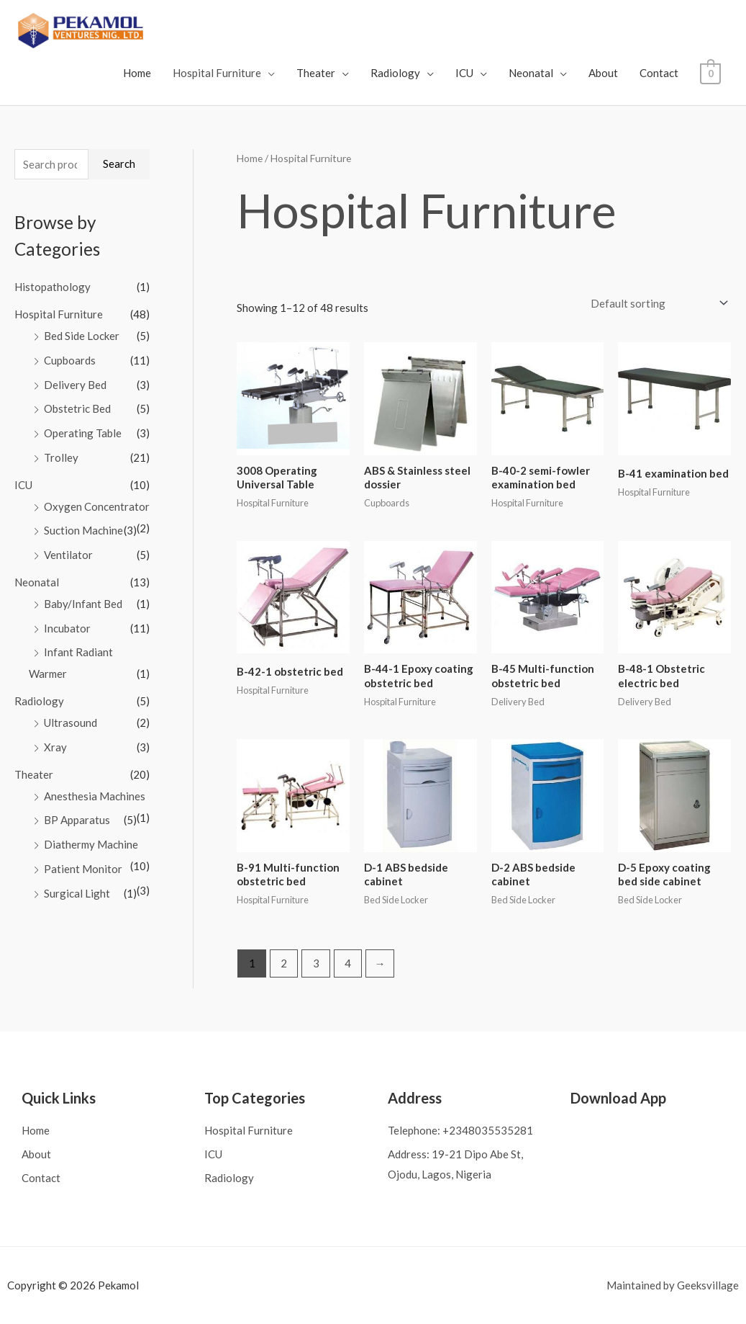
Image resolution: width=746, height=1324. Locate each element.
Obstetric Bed (77, 408)
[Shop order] (656, 304)
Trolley (61, 457)
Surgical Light (77, 893)
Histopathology (52, 286)
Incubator (67, 628)
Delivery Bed (75, 384)
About (604, 72)
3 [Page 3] (316, 963)
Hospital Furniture (218, 72)
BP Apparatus (77, 819)
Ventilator (68, 554)
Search (119, 163)
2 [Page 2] (284, 963)
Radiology (397, 72)
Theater (317, 72)
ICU (466, 72)
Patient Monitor (83, 868)
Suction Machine (83, 530)
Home (138, 72)
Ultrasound (70, 722)
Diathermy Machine (91, 844)
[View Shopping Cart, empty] (711, 72)
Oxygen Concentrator (97, 506)
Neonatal (532, 72)
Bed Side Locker (81, 335)
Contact (660, 72)
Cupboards (70, 360)
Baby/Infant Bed (83, 603)
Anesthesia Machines (94, 796)
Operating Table (83, 432)
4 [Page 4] (348, 963)
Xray (55, 747)
